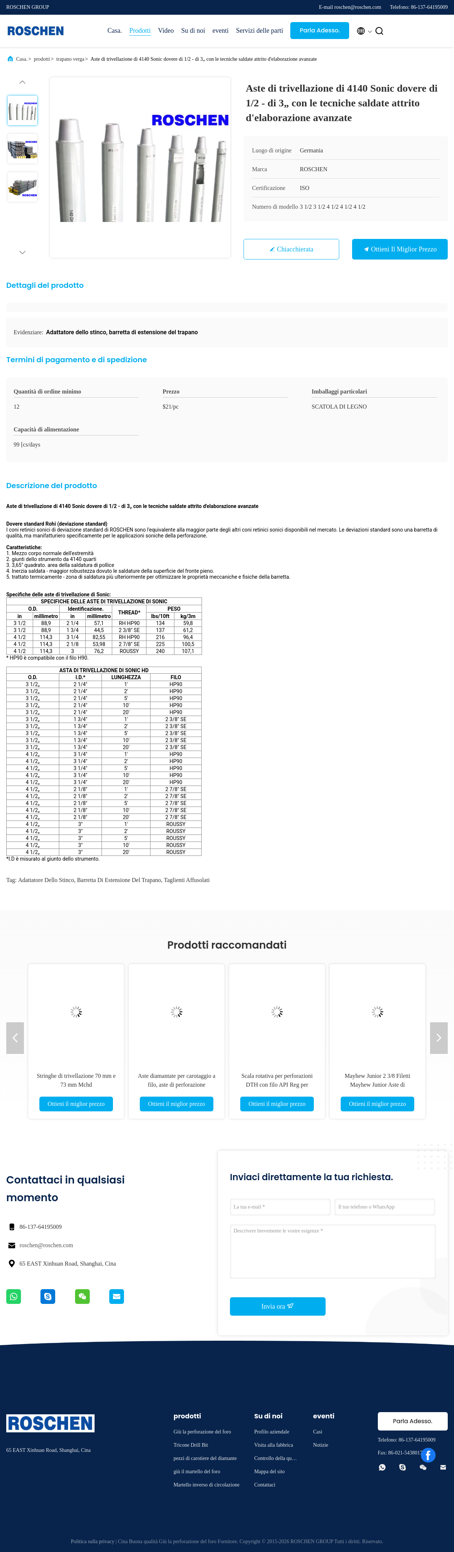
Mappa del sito (269, 1471)
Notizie (320, 1445)
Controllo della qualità (276, 1459)
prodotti (42, 59)
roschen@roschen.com (46, 1245)
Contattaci (265, 1485)
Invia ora (278, 1306)
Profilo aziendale (271, 1432)
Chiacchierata (295, 249)
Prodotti (140, 30)
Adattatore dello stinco (46, 880)
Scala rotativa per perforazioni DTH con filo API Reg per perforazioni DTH (277, 1085)
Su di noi (193, 30)
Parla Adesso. (320, 30)
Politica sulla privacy (92, 1541)
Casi (317, 1432)
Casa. (114, 30)
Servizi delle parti (259, 30)
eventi (220, 30)
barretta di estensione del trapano (119, 880)
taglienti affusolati (187, 880)
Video (166, 30)
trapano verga (70, 59)
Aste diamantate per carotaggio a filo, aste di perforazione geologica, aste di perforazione (177, 1085)
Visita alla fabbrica (273, 1445)
